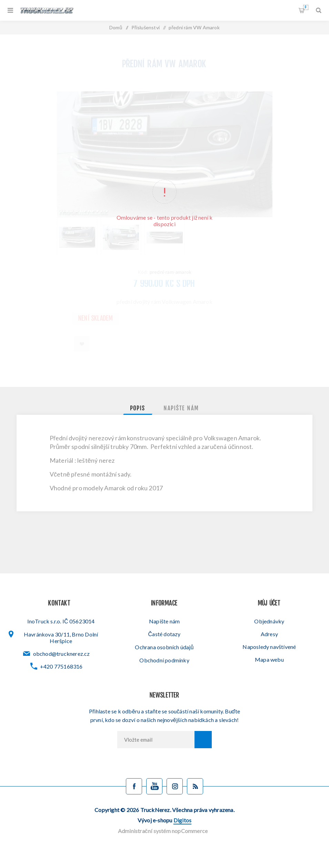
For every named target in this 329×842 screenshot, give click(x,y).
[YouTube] (154, 786)
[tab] (137, 408)
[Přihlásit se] (156, 739)
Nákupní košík (305, 7)
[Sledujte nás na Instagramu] (175, 786)
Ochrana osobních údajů (164, 647)
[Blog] (195, 786)
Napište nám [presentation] (181, 408)
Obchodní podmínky (164, 660)
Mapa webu (269, 659)
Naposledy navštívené (269, 646)
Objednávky (269, 621)
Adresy (269, 634)
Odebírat (203, 739)
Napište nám (164, 621)
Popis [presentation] (137, 408)
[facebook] (134, 786)
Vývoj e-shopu (164, 820)
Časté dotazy (164, 634)
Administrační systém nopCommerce (163, 831)
